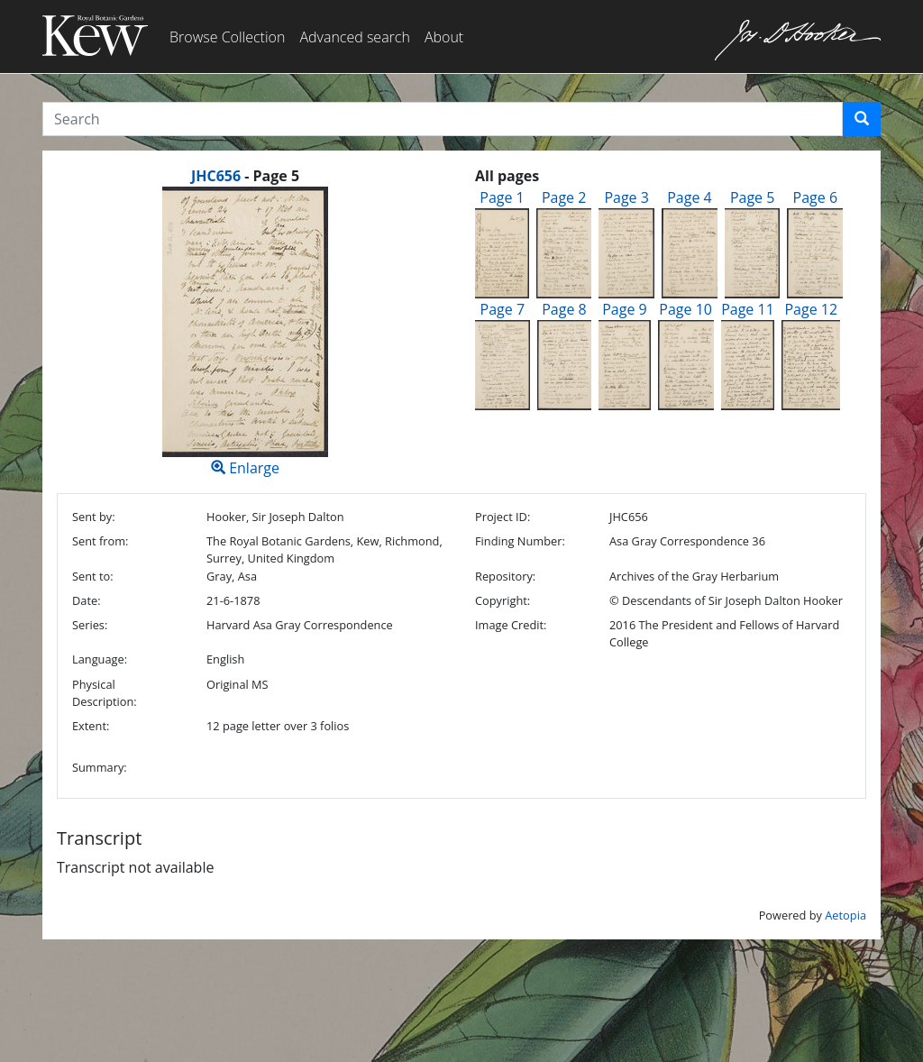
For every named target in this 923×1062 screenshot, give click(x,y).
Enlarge (245, 332)
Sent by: (93, 516)
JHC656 (216, 176)
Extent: (90, 726)
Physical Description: (104, 693)
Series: (89, 625)
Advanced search (354, 37)
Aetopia (845, 915)
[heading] (245, 176)
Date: (86, 600)
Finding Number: (520, 541)
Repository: (505, 576)
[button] (862, 119)
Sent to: (93, 576)
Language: (99, 659)
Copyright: (502, 600)
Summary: (99, 767)
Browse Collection (227, 37)
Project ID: (502, 516)
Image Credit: (510, 625)
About (444, 37)
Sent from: (100, 541)
